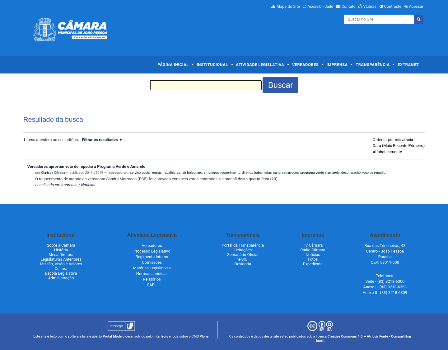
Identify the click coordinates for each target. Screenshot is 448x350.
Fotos (313, 259)
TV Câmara (313, 245)
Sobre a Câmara (61, 245)
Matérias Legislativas (152, 268)
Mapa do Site (288, 6)
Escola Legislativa (61, 273)
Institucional (212, 64)
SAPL (152, 284)
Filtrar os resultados (100, 139)
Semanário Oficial (242, 254)
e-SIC (242, 259)
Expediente (313, 264)
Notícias (88, 184)
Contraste (393, 6)
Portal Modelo (113, 336)
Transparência (373, 64)
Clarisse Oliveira (53, 173)
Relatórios (152, 279)
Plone (204, 336)
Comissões (152, 262)
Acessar (416, 6)
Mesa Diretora (61, 254)
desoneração (351, 173)
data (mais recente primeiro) (399, 145)
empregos (211, 173)
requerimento (230, 173)
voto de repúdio (373, 173)
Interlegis (160, 336)
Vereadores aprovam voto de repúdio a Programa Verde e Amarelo (86, 166)
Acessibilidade (320, 6)
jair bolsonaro (192, 173)
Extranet (408, 64)
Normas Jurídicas (152, 273)
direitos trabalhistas (257, 173)
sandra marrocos (286, 173)
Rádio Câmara (312, 250)
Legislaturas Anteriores (60, 259)
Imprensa (337, 64)
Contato (349, 6)
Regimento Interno (152, 256)
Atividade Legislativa (260, 64)
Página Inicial (173, 64)
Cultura (61, 268)
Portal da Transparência (243, 245)
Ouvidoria (242, 264)
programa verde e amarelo (320, 173)
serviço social (140, 173)
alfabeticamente (387, 151)
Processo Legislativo (151, 251)
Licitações (243, 250)
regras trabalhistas (166, 173)
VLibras (369, 6)
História (61, 250)
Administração (61, 278)
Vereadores (305, 64)
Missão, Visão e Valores (61, 264)
